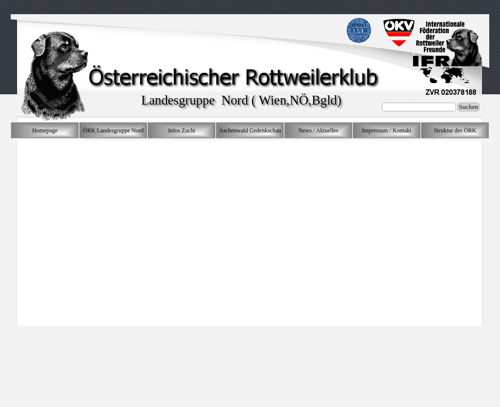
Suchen (468, 106)
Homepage (45, 130)
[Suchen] (419, 107)
